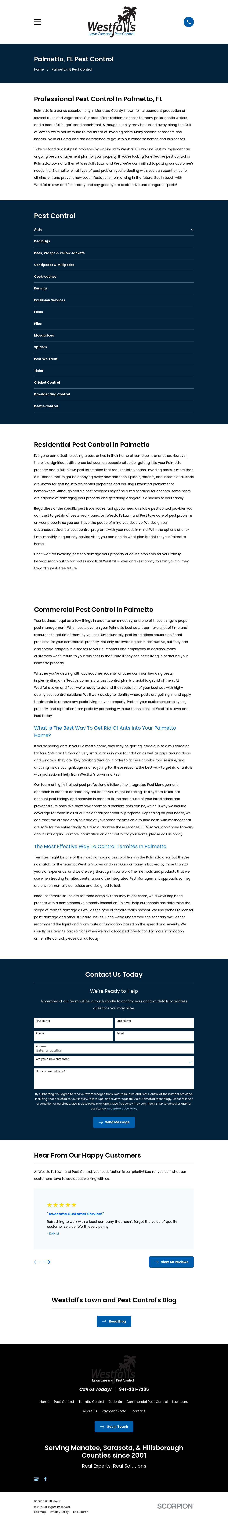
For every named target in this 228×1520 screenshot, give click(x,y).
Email (120, 1033)
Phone (40, 1033)
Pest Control (64, 1401)
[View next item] (47, 1262)
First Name (43, 1020)
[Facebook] (45, 1479)
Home (44, 1401)
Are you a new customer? (53, 1059)
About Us (90, 1411)
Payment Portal (114, 1411)
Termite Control (91, 1401)
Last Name (124, 1020)
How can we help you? (51, 1071)
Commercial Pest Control (147, 1401)
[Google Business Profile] (36, 1479)
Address (41, 1046)
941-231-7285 (134, 1389)
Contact (138, 1411)
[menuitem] (111, 229)
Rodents (115, 1401)
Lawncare (180, 1401)
